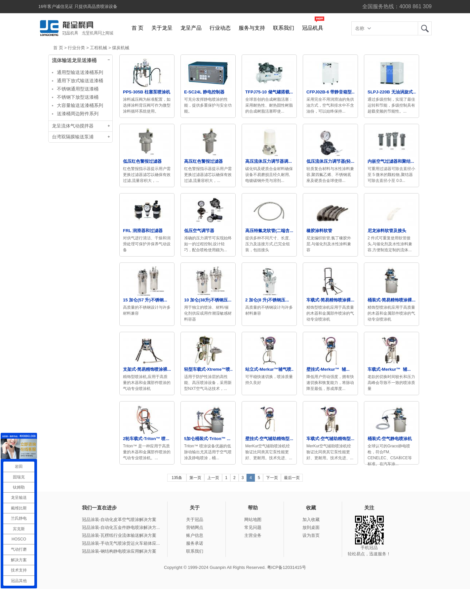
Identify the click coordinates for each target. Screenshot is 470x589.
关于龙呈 (162, 28)
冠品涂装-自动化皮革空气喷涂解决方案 (119, 519)
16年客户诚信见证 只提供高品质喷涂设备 (77, 6)
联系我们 (283, 28)
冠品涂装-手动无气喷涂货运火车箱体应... (121, 543)
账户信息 (194, 535)
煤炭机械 (120, 47)
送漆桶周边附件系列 (77, 113)
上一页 (213, 477)
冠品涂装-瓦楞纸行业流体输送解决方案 (119, 535)
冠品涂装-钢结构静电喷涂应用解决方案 (119, 551)
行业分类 (76, 47)
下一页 (272, 477)
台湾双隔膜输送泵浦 (73, 136)
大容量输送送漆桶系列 (80, 105)
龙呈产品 (191, 28)
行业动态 (220, 28)
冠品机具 (312, 28)
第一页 (195, 477)
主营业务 (252, 535)
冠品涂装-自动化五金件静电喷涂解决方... (121, 527)
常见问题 (252, 527)
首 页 (137, 28)
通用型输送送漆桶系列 (80, 72)
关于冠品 (194, 519)
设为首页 (311, 535)
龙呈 (424, 28)
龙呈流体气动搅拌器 (73, 125)
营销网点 (194, 527)
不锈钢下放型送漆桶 (77, 97)
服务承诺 (194, 543)
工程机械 (98, 47)
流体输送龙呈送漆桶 (74, 60)
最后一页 (292, 477)
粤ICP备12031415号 (286, 567)
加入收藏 (311, 519)
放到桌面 (311, 527)
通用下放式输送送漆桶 (80, 80)
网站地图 (252, 519)
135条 (177, 477)
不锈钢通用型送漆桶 (77, 88)
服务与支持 (252, 28)
